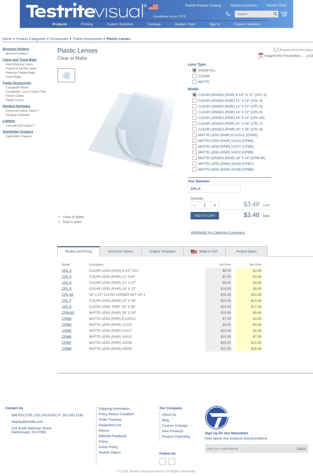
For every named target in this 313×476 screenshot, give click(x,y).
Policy (103, 441)
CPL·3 (66, 271)
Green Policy (108, 447)
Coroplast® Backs (17, 87)
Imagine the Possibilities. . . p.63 (288, 56)
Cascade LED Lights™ (20, 125)
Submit (301, 448)
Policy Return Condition (116, 414)
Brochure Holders (16, 49)
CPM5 (66, 331)
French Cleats (14, 95)
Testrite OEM (276, 5)
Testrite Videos (110, 452)
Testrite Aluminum (243, 5)
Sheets (120, 251)
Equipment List (110, 425)
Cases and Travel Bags (20, 60)
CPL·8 (66, 307)
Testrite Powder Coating (203, 5)
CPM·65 (68, 313)
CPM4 (66, 325)
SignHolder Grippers (18, 132)
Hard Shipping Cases (19, 64)
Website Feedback (113, 436)
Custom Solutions (120, 24)
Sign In (214, 24)
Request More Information (296, 49)
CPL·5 (66, 283)
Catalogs (154, 24)
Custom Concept (175, 425)
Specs (246, 251)
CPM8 (66, 349)
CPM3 (66, 319)
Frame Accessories (17, 83)
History (104, 430)
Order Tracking (110, 419)
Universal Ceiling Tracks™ (22, 110)
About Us (169, 415)
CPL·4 (66, 277)
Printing (87, 24)
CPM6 (66, 337)
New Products (172, 431)
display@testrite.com (27, 422)
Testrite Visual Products (146, 471)
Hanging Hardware (16, 106)
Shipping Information (114, 409)
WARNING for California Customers (218, 232)
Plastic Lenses (15, 99)
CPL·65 (67, 295)
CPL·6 (66, 289)
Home (7, 39)
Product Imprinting (176, 436)
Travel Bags (13, 76)
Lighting (9, 121)
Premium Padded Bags (20, 72)
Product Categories (30, 39)
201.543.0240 (45, 415)
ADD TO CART (204, 216)
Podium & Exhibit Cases (21, 68)
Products (59, 24)
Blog (165, 420)
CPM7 (66, 343)
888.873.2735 (21, 415)
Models (78, 251)
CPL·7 (66, 301)
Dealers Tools (185, 24)
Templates (162, 251)
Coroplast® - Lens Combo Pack (26, 91)
